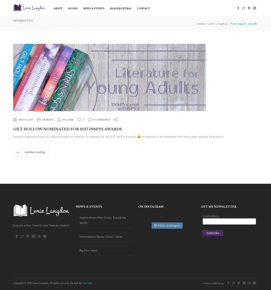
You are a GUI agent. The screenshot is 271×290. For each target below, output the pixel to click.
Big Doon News (88, 250)
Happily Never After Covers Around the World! (103, 220)
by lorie (68, 119)
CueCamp (87, 283)
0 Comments (99, 119)
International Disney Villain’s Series (101, 236)
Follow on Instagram (167, 225)
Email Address (211, 216)
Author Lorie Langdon (212, 23)
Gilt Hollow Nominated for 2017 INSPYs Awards (67, 129)
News (49, 119)
